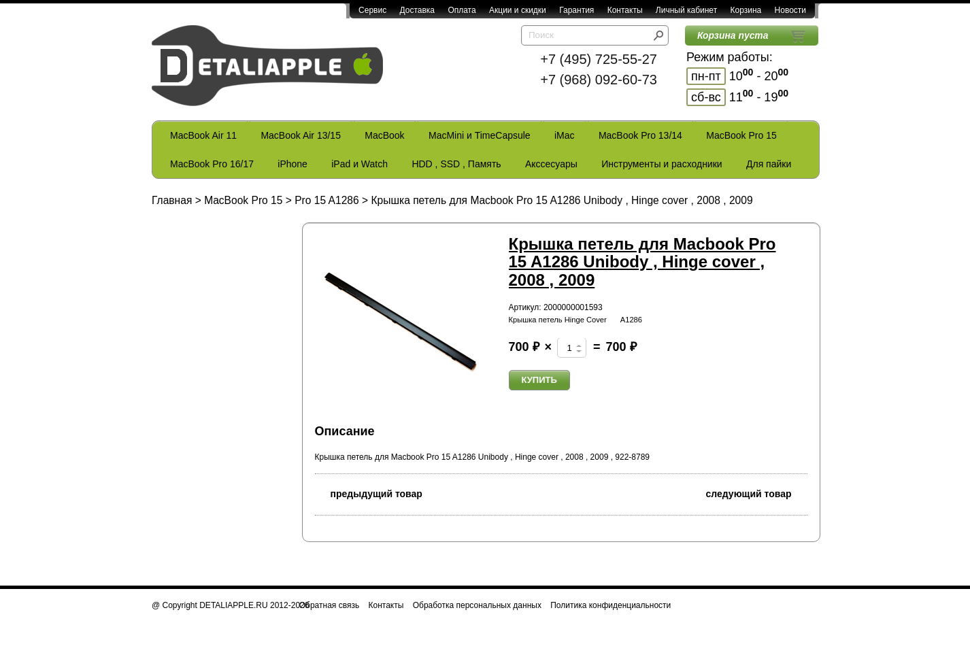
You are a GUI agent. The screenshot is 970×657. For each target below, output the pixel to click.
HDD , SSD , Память (456, 163)
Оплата (461, 10)
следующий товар (756, 493)
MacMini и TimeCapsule (480, 135)
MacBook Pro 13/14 (640, 135)
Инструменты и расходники (661, 163)
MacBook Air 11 (203, 135)
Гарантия (576, 10)
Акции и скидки (517, 10)
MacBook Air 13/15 (301, 135)
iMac (564, 135)
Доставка (417, 10)
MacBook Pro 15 (741, 135)
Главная (172, 200)
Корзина (745, 10)
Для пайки (768, 163)
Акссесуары (551, 163)
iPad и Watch (359, 163)
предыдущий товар (368, 493)
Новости (790, 10)
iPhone (292, 163)
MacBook (384, 135)
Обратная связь (329, 605)
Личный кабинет (686, 10)
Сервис (372, 10)
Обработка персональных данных (477, 605)
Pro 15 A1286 (327, 200)
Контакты (625, 10)
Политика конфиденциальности (610, 605)
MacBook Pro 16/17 (212, 163)
